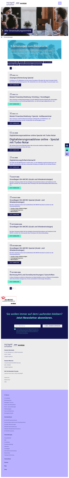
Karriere (6, 462)
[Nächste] (15, 68)
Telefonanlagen (7, 409)
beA (17, 62)
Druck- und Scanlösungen (10, 407)
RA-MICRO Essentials (9, 431)
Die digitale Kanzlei (8, 413)
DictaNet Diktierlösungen (10, 424)
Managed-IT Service (8, 402)
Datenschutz (7, 380)
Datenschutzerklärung (23, 333)
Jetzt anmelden (14, 85)
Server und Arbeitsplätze (10, 405)
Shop (5, 469)
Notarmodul (7, 453)
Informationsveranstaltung (25, 64)
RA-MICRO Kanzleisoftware (10, 420)
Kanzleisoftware (8, 417)
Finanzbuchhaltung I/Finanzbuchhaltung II (34, 62)
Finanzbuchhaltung (8, 444)
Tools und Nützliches (9, 411)
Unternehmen (7, 459)
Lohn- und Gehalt (47, 62)
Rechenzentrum (7, 400)
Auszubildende (11, 62)
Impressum (6, 378)
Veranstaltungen (8, 435)
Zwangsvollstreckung (37, 64)
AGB (5, 382)
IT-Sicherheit (7, 398)
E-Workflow (21, 62)
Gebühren (10, 64)
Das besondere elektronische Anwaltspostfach (15, 422)
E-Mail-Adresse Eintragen (52, 326)
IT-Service (6, 395)
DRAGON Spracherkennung (10, 427)
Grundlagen (16, 64)
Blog (5, 466)
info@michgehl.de (8, 357)
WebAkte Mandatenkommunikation (12, 429)
